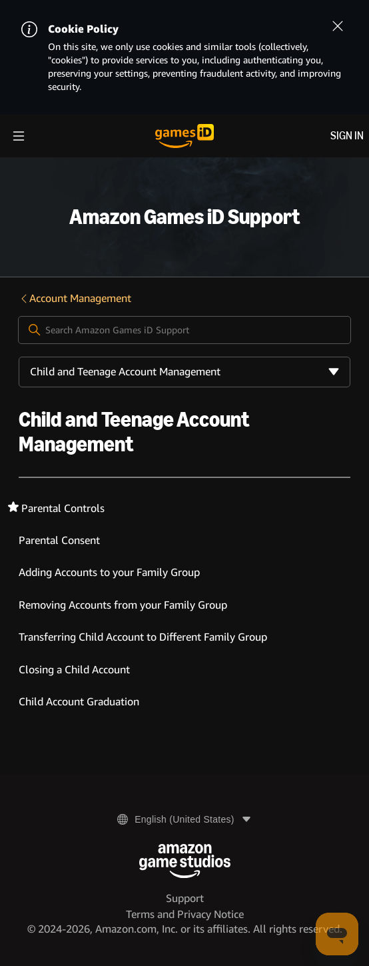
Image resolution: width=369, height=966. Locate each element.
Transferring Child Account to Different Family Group (143, 637)
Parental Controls (63, 508)
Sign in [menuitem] (347, 135)
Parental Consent (59, 540)
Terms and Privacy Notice (185, 914)
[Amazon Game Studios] (184, 861)
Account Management (75, 298)
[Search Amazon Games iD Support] (185, 330)
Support (185, 898)
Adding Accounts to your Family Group (109, 572)
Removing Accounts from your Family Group (123, 605)
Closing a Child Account (74, 670)
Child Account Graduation (79, 702)
